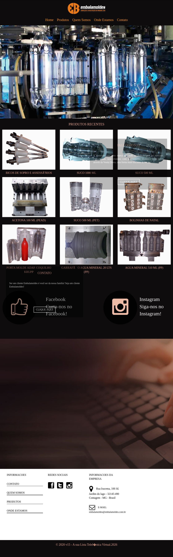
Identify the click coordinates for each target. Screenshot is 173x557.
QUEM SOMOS (16, 492)
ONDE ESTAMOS (17, 510)
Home (49, 20)
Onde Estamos (104, 20)
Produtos (63, 20)
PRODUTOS (14, 501)
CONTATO (13, 483)
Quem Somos (81, 20)
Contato (122, 20)
